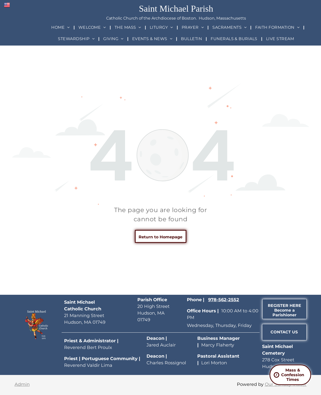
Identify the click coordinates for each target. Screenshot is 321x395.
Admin (22, 384)
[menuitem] (61, 27)
